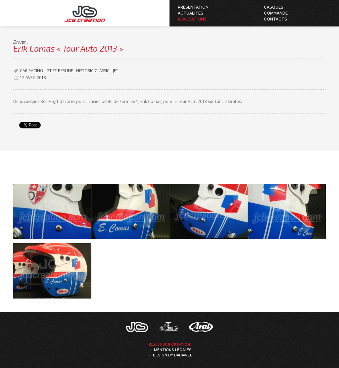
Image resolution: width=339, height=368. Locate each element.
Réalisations (192, 19)
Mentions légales (173, 350)
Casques (273, 7)
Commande (276, 13)
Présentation (193, 7)
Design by (173, 355)
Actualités (190, 13)
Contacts (275, 19)
